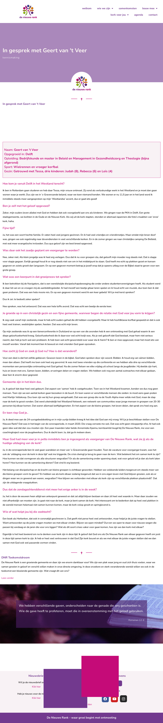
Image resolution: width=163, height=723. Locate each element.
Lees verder (7, 578)
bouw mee (149, 8)
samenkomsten (128, 8)
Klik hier (36, 686)
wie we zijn (105, 8)
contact (153, 14)
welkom (86, 8)
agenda (138, 14)
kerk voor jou (120, 14)
